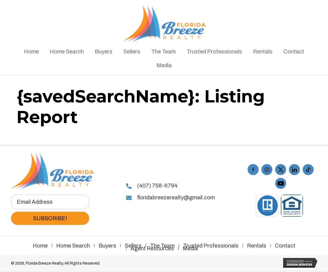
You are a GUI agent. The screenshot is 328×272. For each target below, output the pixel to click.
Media (190, 248)
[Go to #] (294, 169)
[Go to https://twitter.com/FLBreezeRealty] (280, 169)
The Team (162, 245)
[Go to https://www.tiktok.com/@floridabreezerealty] (308, 169)
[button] (50, 218)
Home (40, 245)
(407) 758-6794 (157, 186)
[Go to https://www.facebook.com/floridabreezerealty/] (253, 169)
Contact (285, 245)
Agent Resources (152, 248)
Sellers (133, 245)
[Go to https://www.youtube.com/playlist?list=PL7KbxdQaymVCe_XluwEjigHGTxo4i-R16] (280, 183)
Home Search (73, 245)
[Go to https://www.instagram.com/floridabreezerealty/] (266, 169)
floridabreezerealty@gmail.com (176, 197)
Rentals (256, 245)
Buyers (107, 245)
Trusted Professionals (210, 245)
